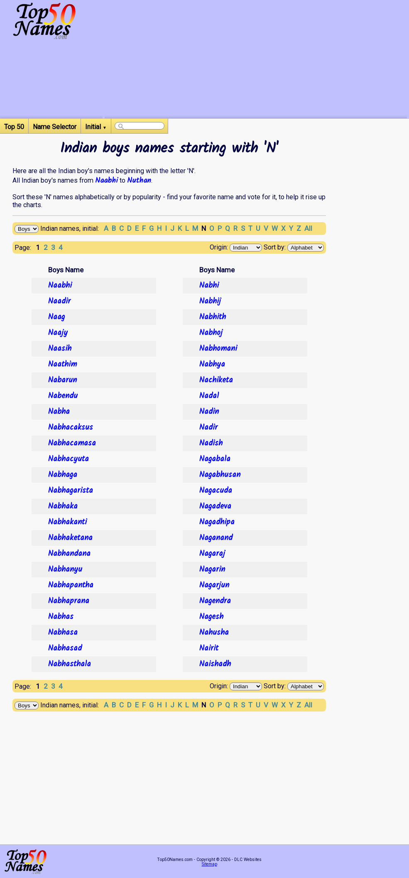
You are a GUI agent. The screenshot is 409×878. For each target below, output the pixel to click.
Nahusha (214, 632)
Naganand (216, 538)
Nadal (209, 396)
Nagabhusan (219, 475)
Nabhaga (62, 475)
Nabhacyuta (68, 459)
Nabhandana (69, 554)
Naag (56, 317)
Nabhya (212, 364)
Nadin (209, 412)
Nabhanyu (65, 569)
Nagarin (212, 569)
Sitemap (209, 864)
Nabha (59, 412)
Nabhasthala (69, 664)
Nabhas (60, 617)
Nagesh (211, 617)
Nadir (208, 427)
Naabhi (106, 180)
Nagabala (214, 459)
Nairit (208, 648)
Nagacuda (215, 490)
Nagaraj (212, 554)
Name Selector (54, 127)
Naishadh (215, 664)
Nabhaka (63, 506)
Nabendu (63, 396)
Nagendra (215, 601)
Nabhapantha (70, 585)
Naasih (59, 348)
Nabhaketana (70, 538)
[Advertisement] (256, 60)
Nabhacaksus (70, 427)
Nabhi (209, 285)
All (308, 228)
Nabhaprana (68, 601)
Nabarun (62, 380)
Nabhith (212, 317)
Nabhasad (65, 648)
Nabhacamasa (72, 443)
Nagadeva (215, 506)
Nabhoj (211, 333)
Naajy (58, 333)
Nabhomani (218, 348)
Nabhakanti (67, 522)
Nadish (211, 443)
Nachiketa (216, 380)
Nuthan (139, 180)
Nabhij (210, 301)
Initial (96, 127)
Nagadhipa (217, 522)
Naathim (62, 364)
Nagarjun (214, 585)
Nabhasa (63, 632)
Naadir (59, 301)
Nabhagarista (70, 490)
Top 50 (14, 127)
